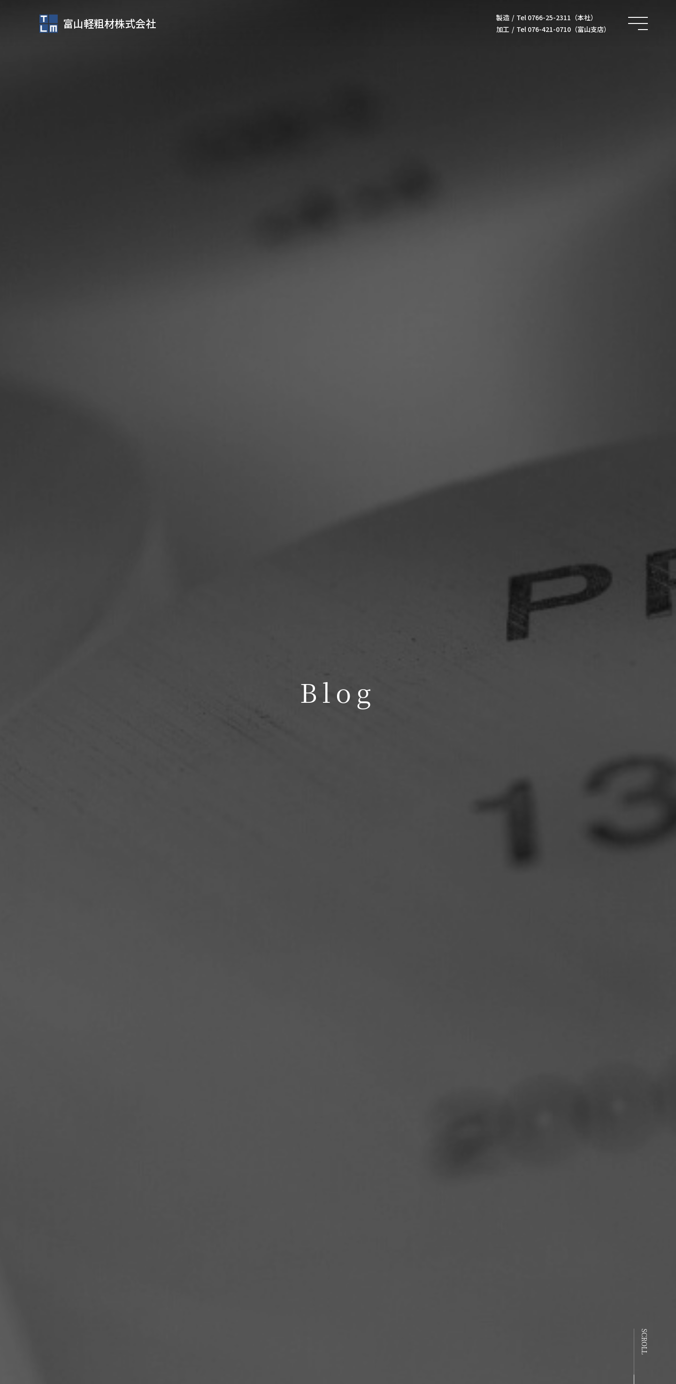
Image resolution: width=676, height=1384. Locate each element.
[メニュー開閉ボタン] (638, 23)
